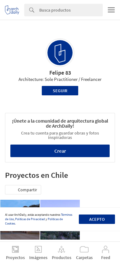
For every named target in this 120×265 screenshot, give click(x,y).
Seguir (60, 90)
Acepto (97, 219)
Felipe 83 (60, 72)
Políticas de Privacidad (30, 219)
